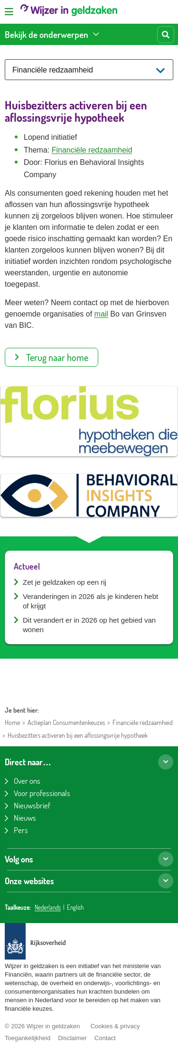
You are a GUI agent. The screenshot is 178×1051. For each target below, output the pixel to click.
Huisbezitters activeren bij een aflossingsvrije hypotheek (78, 735)
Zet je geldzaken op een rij (64, 582)
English (75, 907)
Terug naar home (51, 357)
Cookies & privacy (115, 1026)
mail (101, 314)
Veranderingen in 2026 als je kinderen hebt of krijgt (90, 601)
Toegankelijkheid (27, 1038)
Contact (105, 1038)
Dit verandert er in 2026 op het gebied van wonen (89, 625)
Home (12, 722)
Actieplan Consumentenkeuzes (66, 722)
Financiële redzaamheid (92, 150)
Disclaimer (72, 1038)
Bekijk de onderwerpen (46, 34)
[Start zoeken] (165, 34)
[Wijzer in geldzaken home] (68, 11)
